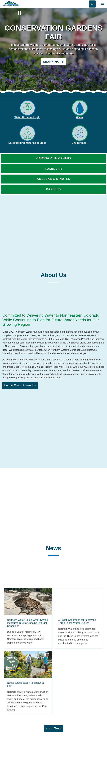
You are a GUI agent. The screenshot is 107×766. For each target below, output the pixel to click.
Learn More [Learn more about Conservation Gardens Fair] (53, 61)
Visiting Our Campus (53, 158)
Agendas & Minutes (53, 179)
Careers (53, 189)
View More (53, 728)
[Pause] (19, 13)
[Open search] (92, 4)
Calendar (53, 168)
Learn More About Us (20, 385)
